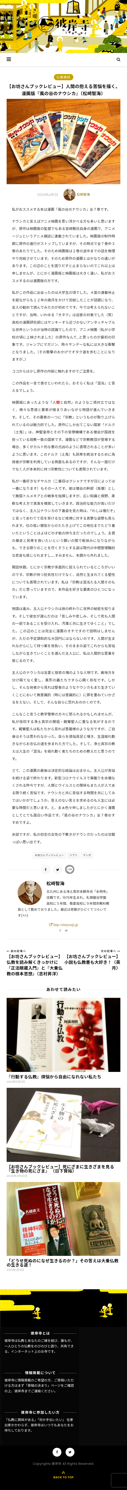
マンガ (87, 855)
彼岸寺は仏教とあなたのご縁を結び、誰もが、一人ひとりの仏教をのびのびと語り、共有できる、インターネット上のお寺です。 (39, 1346)
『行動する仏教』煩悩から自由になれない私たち (54, 1077)
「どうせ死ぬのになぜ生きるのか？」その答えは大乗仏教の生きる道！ (63, 1263)
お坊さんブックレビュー (49, 855)
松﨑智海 (83, 194)
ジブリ (74, 855)
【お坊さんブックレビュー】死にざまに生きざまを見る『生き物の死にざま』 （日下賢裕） (60, 1169)
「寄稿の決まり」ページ (42, 1385)
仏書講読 (64, 77)
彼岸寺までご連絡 (27, 1391)
